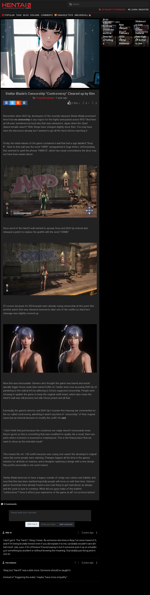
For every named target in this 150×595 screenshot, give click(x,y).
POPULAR (7, 15)
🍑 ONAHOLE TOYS (63, 15)
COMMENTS (47, 15)
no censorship (22, 119)
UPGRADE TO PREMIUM (111, 9)
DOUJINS (34, 15)
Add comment (66, 524)
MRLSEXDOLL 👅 (83, 15)
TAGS (18, 15)
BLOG (26, 15)
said (63, 417)
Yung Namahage (45, 97)
